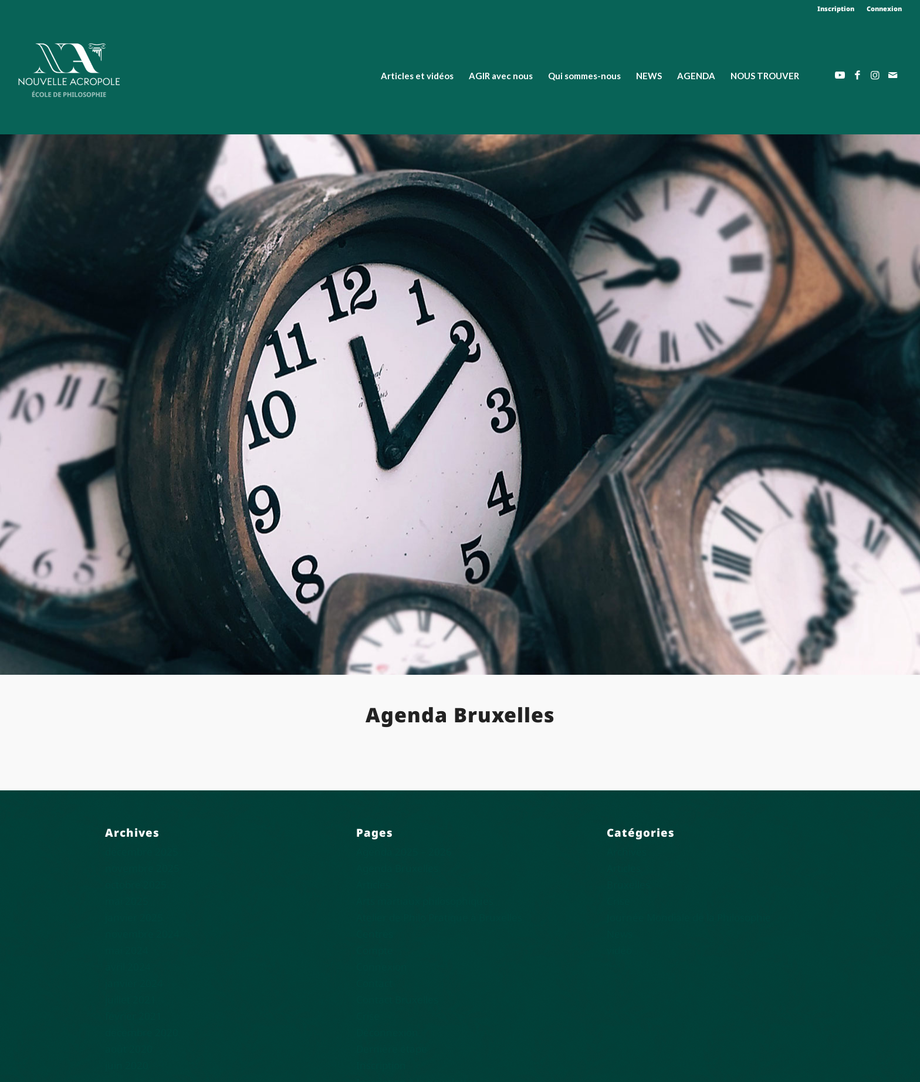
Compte (374, 950)
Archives (627, 851)
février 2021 (133, 1016)
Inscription (835, 8)
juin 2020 (126, 1065)
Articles (373, 884)
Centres (374, 934)
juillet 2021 (130, 999)
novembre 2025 (142, 868)
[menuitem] (836, 9)
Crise (368, 1016)
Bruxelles (628, 884)
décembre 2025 (141, 851)
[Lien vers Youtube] (840, 75)
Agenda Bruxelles (397, 868)
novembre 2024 (142, 934)
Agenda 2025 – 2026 (404, 851)
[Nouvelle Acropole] (69, 69)
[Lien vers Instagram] (875, 75)
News (619, 934)
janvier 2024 (134, 983)
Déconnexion (387, 1032)
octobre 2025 (136, 884)
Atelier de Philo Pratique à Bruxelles (439, 917)
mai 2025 (126, 901)
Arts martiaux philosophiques (424, 901)
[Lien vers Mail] (893, 75)
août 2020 (129, 1049)
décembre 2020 (141, 1032)
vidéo (619, 950)
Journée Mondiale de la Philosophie (689, 917)
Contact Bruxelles (397, 999)
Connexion (884, 8)
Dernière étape (391, 1049)
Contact (374, 983)
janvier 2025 (134, 917)
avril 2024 (128, 966)
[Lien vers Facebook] (858, 75)
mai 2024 (126, 950)
